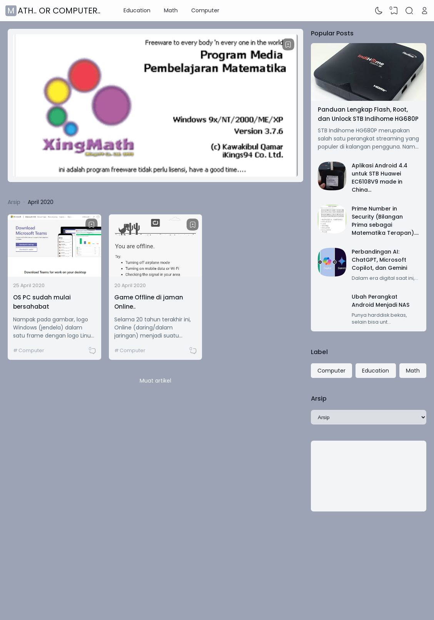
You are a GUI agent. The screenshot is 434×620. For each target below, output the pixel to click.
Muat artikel (155, 380)
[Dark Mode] (379, 11)
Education (137, 10)
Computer (205, 10)
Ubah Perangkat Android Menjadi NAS (380, 301)
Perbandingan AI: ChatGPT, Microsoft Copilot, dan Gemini (379, 260)
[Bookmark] (288, 44)
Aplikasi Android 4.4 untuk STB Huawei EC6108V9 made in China (379, 178)
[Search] (409, 11)
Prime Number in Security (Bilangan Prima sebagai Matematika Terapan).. (384, 221)
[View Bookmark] (394, 11)
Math (171, 10)
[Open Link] (424, 11)
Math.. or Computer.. (53, 10)
